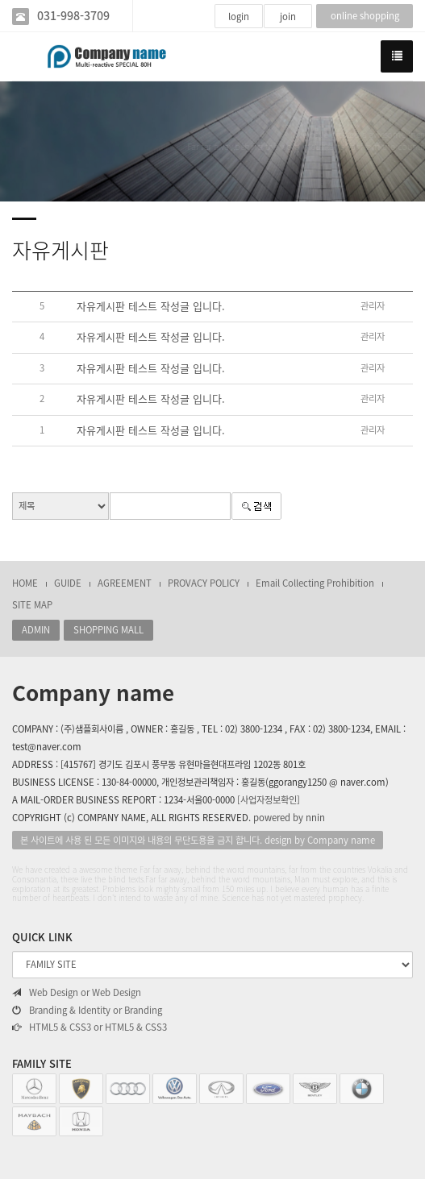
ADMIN (36, 630)
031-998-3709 (73, 15)
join (288, 16)
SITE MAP (32, 605)
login (238, 16)
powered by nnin (289, 817)
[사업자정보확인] (268, 800)
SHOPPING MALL (108, 630)
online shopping (365, 16)
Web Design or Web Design (76, 992)
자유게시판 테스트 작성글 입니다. (151, 305)
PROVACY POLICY (204, 583)
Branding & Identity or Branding (87, 1010)
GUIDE (67, 583)
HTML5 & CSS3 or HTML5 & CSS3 (89, 1027)
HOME (25, 583)
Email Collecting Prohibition (315, 583)
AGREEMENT (125, 583)
